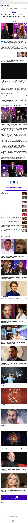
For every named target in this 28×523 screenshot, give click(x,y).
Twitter (14, 182)
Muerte (22, 8)
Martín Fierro (20, 187)
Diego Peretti (3, 8)
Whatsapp (17, 182)
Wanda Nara (11, 8)
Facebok (11, 182)
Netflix (19, 8)
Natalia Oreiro (3, 41)
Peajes (7, 8)
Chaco (25, 8)
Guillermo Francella (4, 130)
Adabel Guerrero (15, 8)
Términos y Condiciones (14, 516)
